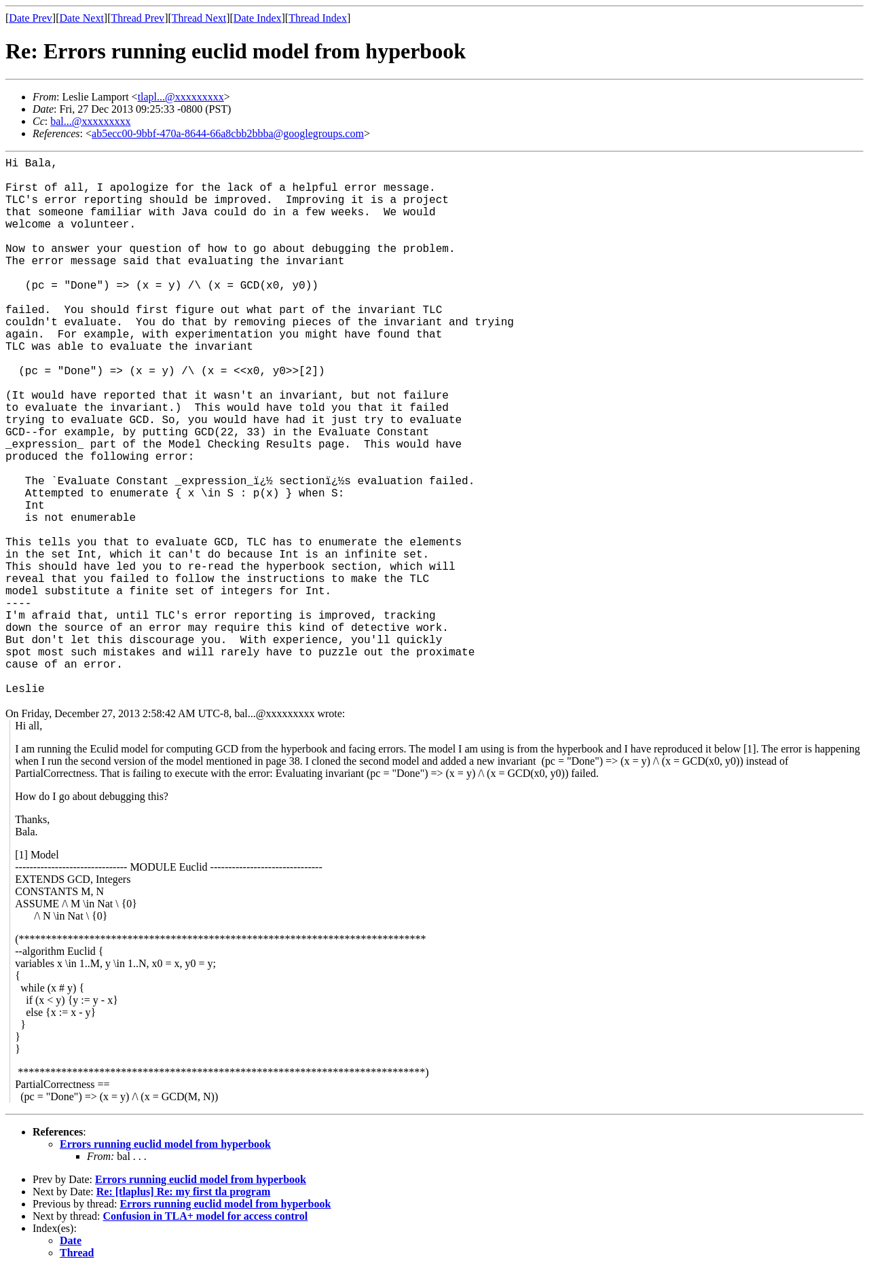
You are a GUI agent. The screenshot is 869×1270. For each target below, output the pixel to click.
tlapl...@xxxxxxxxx (181, 97)
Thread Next (199, 18)
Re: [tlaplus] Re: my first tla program (183, 1191)
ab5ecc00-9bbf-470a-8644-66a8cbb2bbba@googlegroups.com (228, 133)
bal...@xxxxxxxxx (90, 121)
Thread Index (318, 18)
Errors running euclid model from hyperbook (165, 1144)
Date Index (258, 18)
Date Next (82, 18)
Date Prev (30, 18)
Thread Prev (137, 18)
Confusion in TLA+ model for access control (205, 1216)
